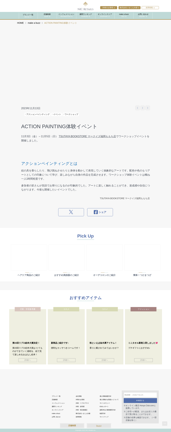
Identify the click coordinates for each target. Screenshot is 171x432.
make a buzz (34, 23)
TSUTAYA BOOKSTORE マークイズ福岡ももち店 (87, 136)
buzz (99, 425)
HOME (20, 23)
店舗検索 (72, 425)
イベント (56, 114)
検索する (140, 400)
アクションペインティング (37, 114)
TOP (164, 423)
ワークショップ (70, 114)
